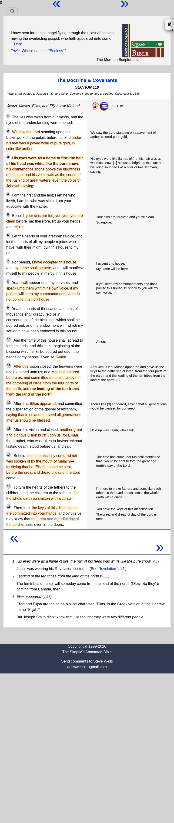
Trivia (15, 51)
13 (8, 428)
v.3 (155, 561)
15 (8, 486)
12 (8, 402)
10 (8, 339)
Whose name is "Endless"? (44, 51)
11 (8, 365)
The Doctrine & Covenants (87, 80)
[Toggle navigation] (12, 10)
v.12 (47, 597)
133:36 (16, 44)
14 (8, 454)
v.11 (104, 576)
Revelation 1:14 (111, 569)
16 (8, 506)
